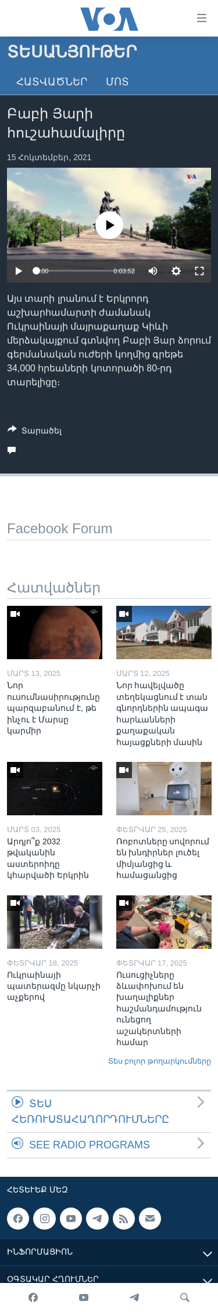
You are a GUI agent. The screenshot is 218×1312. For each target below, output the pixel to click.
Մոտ (117, 82)
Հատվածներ (51, 82)
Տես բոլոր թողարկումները (159, 1061)
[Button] (35, 432)
